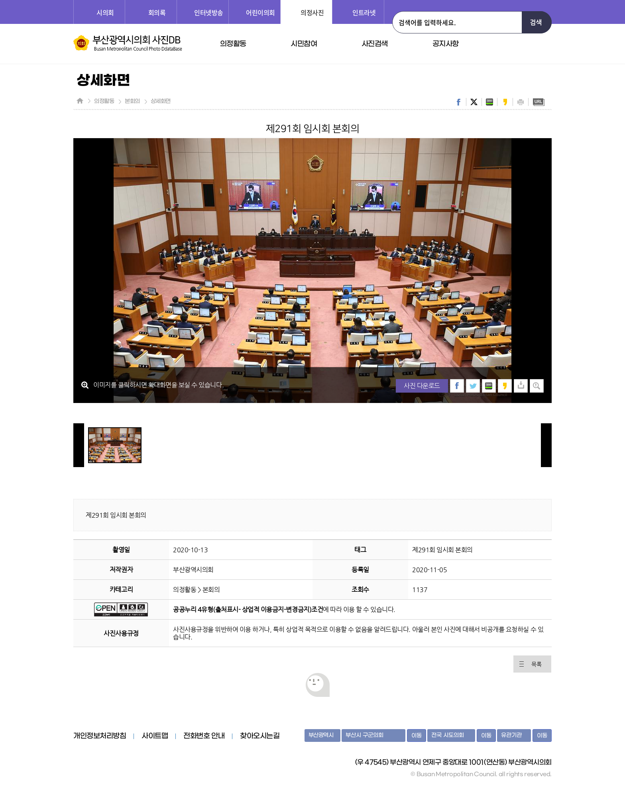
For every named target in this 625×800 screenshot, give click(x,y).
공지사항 (445, 44)
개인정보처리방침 (99, 736)
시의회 (105, 12)
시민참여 (304, 44)
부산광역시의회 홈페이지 (104, 770)
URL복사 (538, 102)
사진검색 (375, 44)
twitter (474, 102)
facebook (458, 102)
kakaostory (505, 102)
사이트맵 (155, 736)
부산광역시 (321, 735)
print (520, 102)
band (489, 102)
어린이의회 (260, 12)
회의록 (157, 12)
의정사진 (312, 12)
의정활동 (233, 44)
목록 (536, 664)
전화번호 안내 (203, 736)
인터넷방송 (208, 12)
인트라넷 (363, 12)
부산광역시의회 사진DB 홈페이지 (127, 43)
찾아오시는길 (259, 736)
